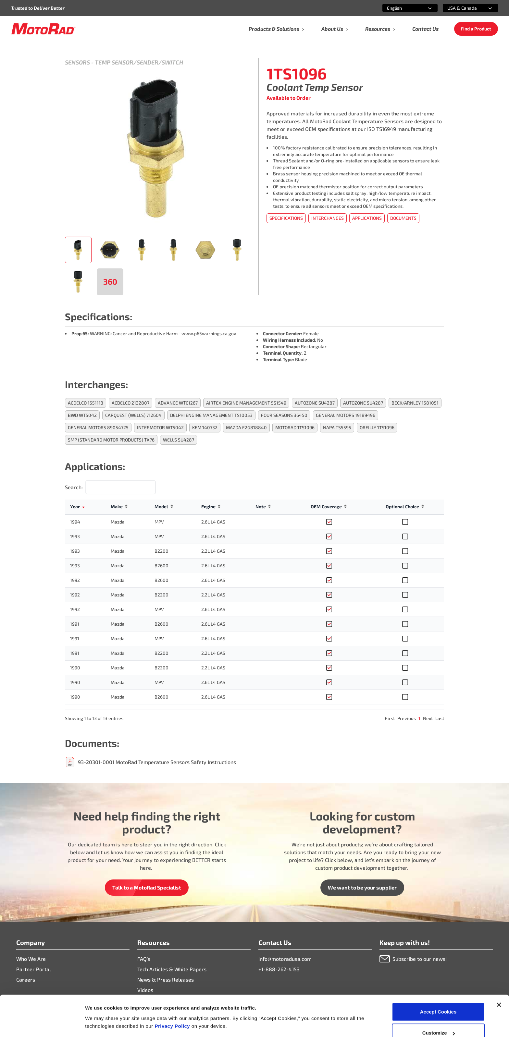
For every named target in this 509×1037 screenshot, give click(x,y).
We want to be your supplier (362, 887)
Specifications (286, 218)
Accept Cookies (438, 977)
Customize (438, 998)
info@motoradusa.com (285, 959)
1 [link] (419, 718)
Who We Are (31, 959)
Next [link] (428, 718)
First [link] (390, 718)
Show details (100, 1009)
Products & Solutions (276, 29)
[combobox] (402, 8)
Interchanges (327, 218)
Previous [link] (406, 718)
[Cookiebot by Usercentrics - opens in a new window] (42, 1024)
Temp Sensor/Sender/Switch (139, 62)
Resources (380, 29)
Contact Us (425, 29)
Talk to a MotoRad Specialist (146, 887)
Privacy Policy (173, 991)
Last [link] (439, 718)
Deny (438, 1019)
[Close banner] (499, 970)
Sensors (77, 62)
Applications (367, 218)
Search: (74, 487)
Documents (403, 218)
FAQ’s (143, 959)
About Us (334, 29)
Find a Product (476, 28)
